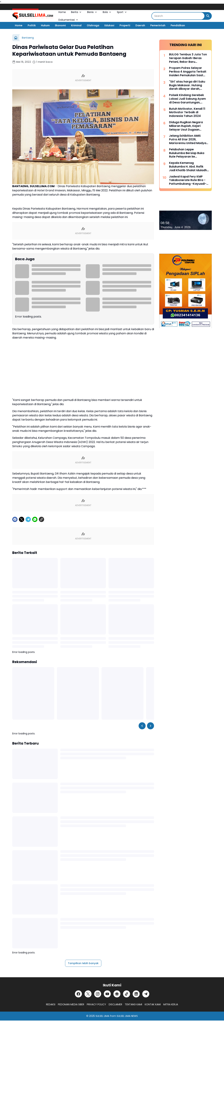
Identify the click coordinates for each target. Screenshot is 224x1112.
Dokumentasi (68, 20)
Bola (107, 12)
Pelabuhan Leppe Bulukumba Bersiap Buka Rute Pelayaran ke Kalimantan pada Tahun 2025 (186, 153)
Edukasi (109, 25)
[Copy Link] (41, 519)
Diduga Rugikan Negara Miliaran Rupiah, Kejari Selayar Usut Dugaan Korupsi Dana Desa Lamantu (186, 126)
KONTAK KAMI (153, 1004)
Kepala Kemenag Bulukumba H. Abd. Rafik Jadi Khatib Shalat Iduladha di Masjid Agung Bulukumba (189, 166)
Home (62, 12)
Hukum (45, 25)
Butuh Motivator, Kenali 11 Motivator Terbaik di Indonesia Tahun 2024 (187, 112)
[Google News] (116, 993)
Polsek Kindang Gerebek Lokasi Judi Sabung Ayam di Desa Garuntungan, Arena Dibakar (187, 98)
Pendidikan (178, 25)
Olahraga (93, 25)
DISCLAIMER (115, 1004)
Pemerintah (157, 25)
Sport (122, 12)
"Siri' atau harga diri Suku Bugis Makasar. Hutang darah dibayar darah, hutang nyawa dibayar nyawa (187, 85)
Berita (76, 12)
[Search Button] (207, 15)
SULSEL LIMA (102, 1016)
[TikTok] (126, 993)
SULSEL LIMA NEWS (127, 1016)
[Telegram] (28, 519)
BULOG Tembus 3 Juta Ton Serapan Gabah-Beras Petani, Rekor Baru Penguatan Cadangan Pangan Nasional (188, 58)
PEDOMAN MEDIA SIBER (71, 1004)
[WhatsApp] (34, 519)
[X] (21, 519)
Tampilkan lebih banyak (83, 963)
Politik (32, 25)
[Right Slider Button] (150, 725)
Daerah (140, 25)
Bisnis (92, 12)
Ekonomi (60, 25)
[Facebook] (15, 519)
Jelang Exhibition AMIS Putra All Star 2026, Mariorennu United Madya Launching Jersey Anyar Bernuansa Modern (187, 139)
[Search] (178, 15)
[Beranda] (15, 37)
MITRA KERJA (170, 1004)
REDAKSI (50, 1004)
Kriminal (76, 25)
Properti (125, 25)
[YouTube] (107, 993)
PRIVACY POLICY (96, 1004)
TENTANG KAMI (133, 1004)
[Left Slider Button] (142, 725)
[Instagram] (97, 993)
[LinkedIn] (136, 993)
